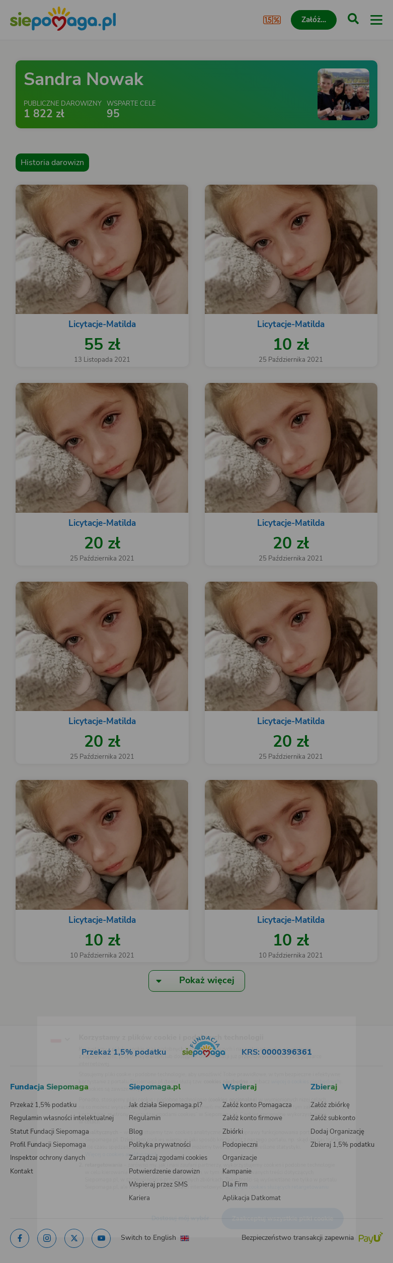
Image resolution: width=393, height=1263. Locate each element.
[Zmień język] (28, 1019)
